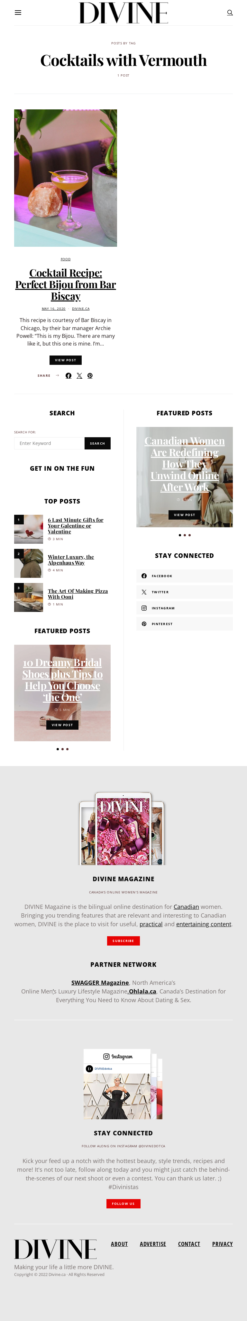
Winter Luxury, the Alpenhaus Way (71, 559)
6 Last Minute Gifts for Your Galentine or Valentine (76, 525)
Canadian (186, 906)
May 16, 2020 (54, 309)
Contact (189, 1244)
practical (151, 924)
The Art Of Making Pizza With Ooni (78, 593)
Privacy (222, 1244)
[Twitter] (184, 592)
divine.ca (80, 309)
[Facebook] (184, 576)
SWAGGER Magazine (100, 982)
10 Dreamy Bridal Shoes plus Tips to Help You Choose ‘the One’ (62, 679)
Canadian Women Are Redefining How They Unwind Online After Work (184, 463)
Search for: (25, 432)
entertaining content (203, 924)
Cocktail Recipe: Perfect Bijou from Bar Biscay (65, 283)
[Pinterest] (184, 624)
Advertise (153, 1244)
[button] (57, 749)
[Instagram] (184, 608)
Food (66, 259)
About (119, 1244)
